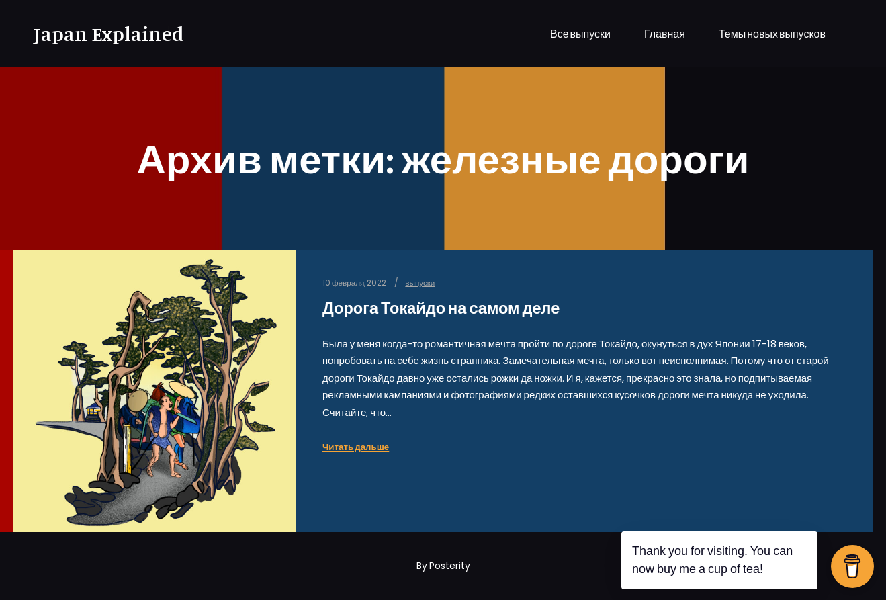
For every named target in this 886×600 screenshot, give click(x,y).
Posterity (449, 565)
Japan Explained (101, 34)
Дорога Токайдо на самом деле (441, 308)
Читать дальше (355, 447)
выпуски (420, 282)
